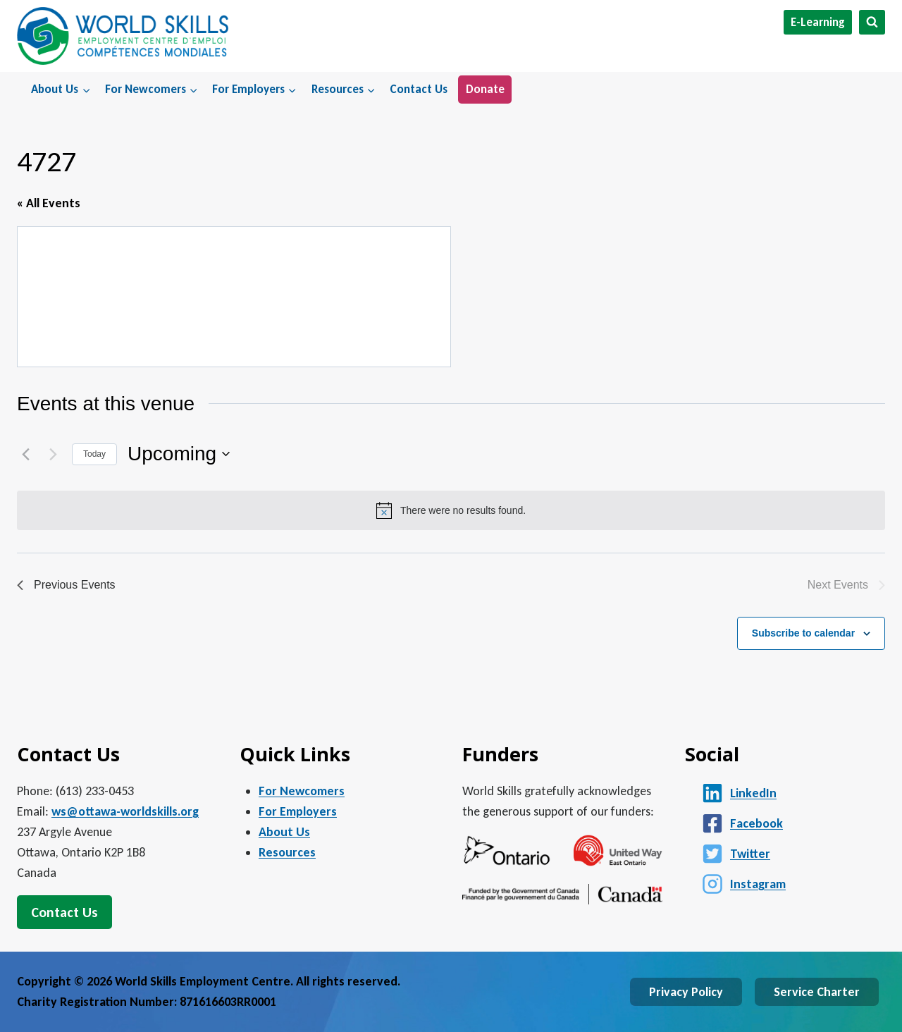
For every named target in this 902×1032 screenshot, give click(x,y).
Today (94, 454)
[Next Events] (52, 454)
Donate (485, 89)
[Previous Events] (25, 454)
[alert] (451, 510)
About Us (284, 832)
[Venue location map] (234, 297)
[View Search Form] (872, 22)
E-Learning (818, 22)
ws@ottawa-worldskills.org (125, 811)
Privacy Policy (686, 992)
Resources (287, 852)
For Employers (298, 811)
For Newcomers (302, 791)
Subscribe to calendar (803, 633)
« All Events (48, 203)
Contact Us (418, 89)
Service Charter (817, 992)
